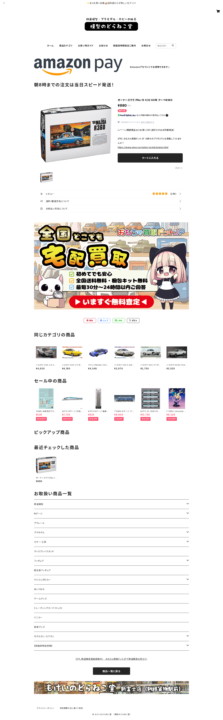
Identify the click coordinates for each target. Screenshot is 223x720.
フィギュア (39, 560)
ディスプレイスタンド (44, 551)
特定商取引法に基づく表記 (71, 708)
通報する (179, 168)
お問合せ (145, 45)
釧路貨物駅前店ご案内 (124, 45)
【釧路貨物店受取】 (43, 645)
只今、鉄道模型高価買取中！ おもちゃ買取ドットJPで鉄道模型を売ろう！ (111, 659)
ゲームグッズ (40, 598)
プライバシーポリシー (46, 708)
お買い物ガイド (86, 45)
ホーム (50, 45)
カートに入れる (150, 157)
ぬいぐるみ (39, 589)
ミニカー (38, 617)
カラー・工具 (40, 542)
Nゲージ (38, 513)
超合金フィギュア (42, 570)
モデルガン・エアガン (44, 636)
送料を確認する (147, 122)
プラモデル (39, 532)
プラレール (39, 523)
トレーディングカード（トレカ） (48, 608)
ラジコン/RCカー (42, 579)
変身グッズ (39, 627)
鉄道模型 (38, 504)
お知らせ (103, 45)
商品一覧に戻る (111, 671)
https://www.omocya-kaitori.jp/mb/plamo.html (143, 147)
